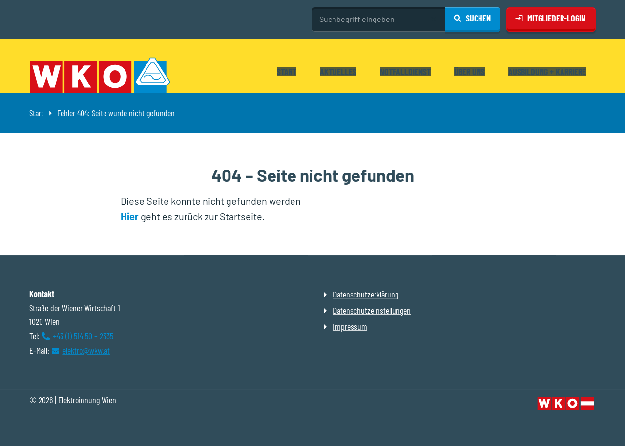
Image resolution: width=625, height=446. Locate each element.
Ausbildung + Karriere (547, 71)
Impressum (350, 326)
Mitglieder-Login (556, 18)
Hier (130, 216)
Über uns (469, 71)
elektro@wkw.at (86, 350)
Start (286, 71)
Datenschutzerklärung (365, 294)
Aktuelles (338, 71)
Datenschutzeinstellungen (372, 310)
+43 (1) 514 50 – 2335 (83, 335)
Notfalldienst (405, 71)
